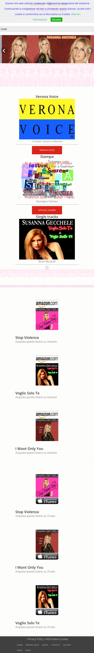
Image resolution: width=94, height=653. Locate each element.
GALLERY (67, 645)
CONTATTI (55, 645)
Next (89, 50)
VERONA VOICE (32, 645)
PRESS (28, 650)
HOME (20, 645)
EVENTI (45, 645)
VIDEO (19, 650)
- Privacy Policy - (35, 639)
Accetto (56, 19)
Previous (4, 50)
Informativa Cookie (56, 639)
